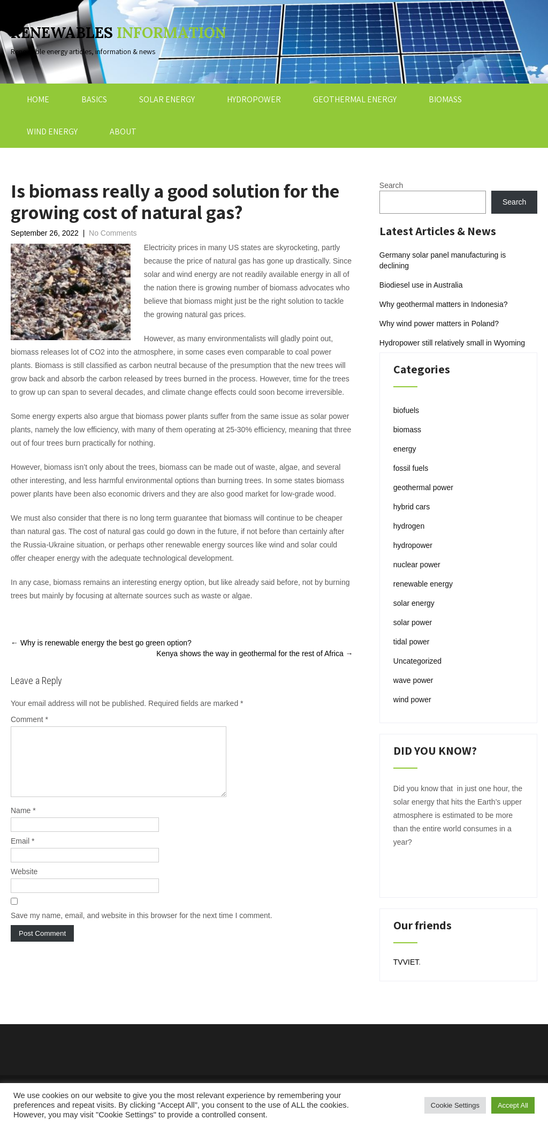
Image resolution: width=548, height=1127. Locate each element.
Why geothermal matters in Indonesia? (443, 304)
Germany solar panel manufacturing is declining (442, 260)
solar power (412, 622)
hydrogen (408, 526)
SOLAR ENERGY (167, 99)
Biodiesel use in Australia (421, 285)
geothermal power (423, 487)
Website (24, 884)
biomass (407, 429)
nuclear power (416, 564)
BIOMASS (445, 99)
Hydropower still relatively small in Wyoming (452, 343)
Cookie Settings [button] (455, 1105)
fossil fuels (410, 468)
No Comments (112, 233)
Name (23, 823)
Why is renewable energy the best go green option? (101, 642)
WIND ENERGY (52, 131)
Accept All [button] (513, 1105)
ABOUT (123, 131)
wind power (412, 699)
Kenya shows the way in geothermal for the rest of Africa (254, 653)
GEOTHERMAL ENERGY (355, 99)
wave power (413, 680)
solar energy (414, 603)
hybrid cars (411, 506)
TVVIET (405, 962)
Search (391, 185)
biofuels (406, 410)
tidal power (411, 641)
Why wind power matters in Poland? (439, 323)
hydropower (412, 545)
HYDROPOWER (254, 99)
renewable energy (423, 584)
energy (404, 449)
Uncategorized (417, 661)
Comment (29, 719)
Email (22, 854)
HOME (38, 99)
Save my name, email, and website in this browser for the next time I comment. (141, 928)
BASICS (94, 99)
